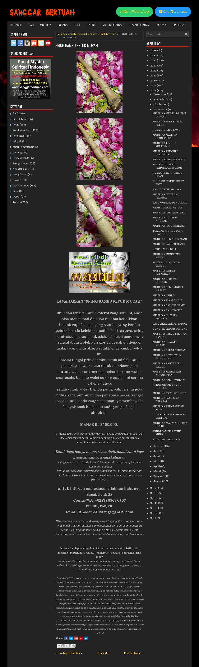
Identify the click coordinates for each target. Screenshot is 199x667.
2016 (153, 492)
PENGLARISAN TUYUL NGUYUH (167, 386)
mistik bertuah (79, 34)
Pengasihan (20, 163)
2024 (153, 60)
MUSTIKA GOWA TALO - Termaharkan (167, 357)
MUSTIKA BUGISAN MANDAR (165, 317)
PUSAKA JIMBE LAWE (166, 129)
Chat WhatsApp (134, 11)
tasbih (16, 196)
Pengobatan (20, 174)
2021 (153, 75)
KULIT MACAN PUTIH (166, 439)
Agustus (158, 446)
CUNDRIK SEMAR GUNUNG (170, 328)
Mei (156, 461)
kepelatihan (20, 119)
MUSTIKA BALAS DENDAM (169, 350)
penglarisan (20, 168)
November (160, 99)
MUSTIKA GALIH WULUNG (170, 379)
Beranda (16, 25)
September (160, 109)
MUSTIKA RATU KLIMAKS (169, 305)
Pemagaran (20, 158)
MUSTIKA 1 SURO (164, 295)
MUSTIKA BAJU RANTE (167, 310)
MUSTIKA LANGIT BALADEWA (164, 272)
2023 (153, 65)
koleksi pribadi (22, 130)
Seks (16, 191)
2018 (153, 90)
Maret (157, 471)
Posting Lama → (134, 653)
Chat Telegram (173, 11)
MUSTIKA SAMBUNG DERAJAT (166, 400)
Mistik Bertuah (113, 25)
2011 (153, 518)
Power (93, 34)
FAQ (31, 25)
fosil (15, 113)
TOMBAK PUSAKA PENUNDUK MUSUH (167, 166)
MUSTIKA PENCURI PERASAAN (165, 153)
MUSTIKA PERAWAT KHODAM (165, 280)
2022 (153, 70)
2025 (153, 55)
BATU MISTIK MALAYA (167, 189)
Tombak (17, 202)
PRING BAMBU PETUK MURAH (76, 45)
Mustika (45, 25)
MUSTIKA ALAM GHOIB (167, 300)
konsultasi (19, 135)
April (156, 466)
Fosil (77, 25)
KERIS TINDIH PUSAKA (167, 207)
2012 (153, 513)
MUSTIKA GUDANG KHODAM (165, 219)
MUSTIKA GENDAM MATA (169, 159)
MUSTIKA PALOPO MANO (169, 244)
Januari (158, 481)
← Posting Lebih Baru (68, 653)
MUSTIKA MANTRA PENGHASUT (165, 136)
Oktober (158, 104)
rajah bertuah (107, 34)
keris (16, 124)
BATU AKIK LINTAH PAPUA (170, 323)
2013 (153, 508)
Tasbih (91, 25)
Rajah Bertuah (140, 25)
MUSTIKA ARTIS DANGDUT (170, 393)
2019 (153, 85)
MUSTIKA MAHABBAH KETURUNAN (167, 373)
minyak (17, 141)
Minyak (161, 25)
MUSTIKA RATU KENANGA (169, 225)
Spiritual (179, 25)
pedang (17, 152)
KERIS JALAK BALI (164, 249)
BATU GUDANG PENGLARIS (170, 202)
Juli (156, 451)
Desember (160, 94)
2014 (153, 503)
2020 (153, 80)
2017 (153, 488)
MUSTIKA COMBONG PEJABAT (166, 196)
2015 (153, 498)
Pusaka (63, 25)
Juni (156, 456)
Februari (159, 476)
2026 (153, 50)
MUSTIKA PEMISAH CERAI (169, 212)
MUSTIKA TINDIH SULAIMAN (164, 145)
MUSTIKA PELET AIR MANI (170, 239)
